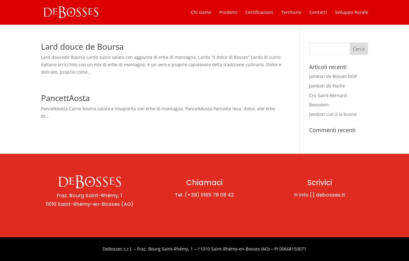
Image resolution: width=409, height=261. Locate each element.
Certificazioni (259, 12)
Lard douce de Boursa (82, 46)
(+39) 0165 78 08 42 (209, 194)
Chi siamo (201, 12)
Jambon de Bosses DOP (333, 76)
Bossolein (319, 105)
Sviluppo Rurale (351, 12)
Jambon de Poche (327, 86)
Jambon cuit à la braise (333, 114)
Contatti (318, 12)
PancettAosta (65, 98)
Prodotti (228, 12)
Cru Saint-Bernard (328, 95)
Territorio (291, 12)
